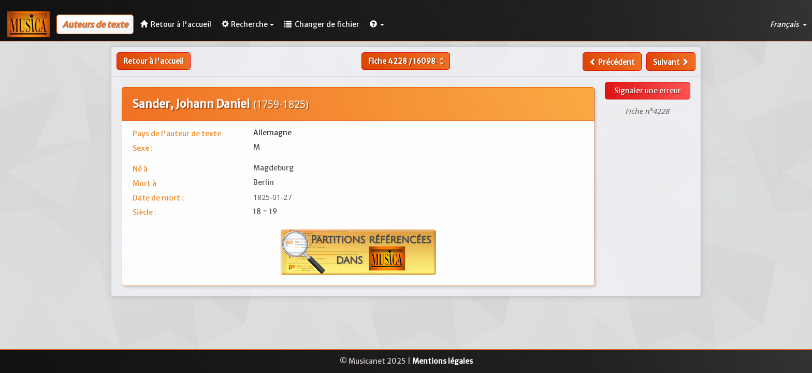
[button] (377, 24)
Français (788, 24)
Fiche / (407, 61)
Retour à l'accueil (153, 61)
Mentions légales (442, 361)
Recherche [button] (248, 24)
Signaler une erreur (647, 90)
